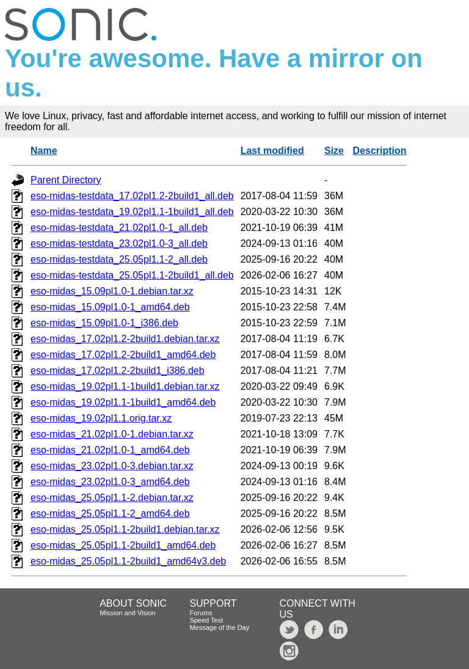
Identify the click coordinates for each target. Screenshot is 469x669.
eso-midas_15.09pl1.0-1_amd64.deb (110, 307)
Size (334, 150)
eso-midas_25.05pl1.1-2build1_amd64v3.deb (128, 561)
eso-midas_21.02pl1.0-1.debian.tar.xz (112, 434)
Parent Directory (66, 180)
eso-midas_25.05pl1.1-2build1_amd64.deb (123, 545)
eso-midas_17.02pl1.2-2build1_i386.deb (118, 370)
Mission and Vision (128, 612)
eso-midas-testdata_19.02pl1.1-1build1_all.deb (132, 212)
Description (380, 150)
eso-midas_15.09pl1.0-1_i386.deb (104, 323)
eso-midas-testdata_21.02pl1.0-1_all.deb (119, 227)
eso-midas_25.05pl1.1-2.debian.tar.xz (112, 497)
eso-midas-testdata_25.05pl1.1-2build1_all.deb (132, 275)
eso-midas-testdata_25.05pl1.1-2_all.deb (119, 259)
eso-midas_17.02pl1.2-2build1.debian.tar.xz (125, 339)
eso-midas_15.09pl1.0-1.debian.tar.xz (112, 291)
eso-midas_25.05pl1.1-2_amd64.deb (110, 513)
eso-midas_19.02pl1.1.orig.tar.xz (101, 418)
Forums (200, 612)
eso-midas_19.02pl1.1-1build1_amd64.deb (123, 402)
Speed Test (206, 620)
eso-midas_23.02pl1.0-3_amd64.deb (110, 482)
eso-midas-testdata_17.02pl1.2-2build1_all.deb (132, 196)
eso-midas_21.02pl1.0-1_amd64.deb (110, 450)
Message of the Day (219, 627)
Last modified (272, 150)
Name (44, 150)
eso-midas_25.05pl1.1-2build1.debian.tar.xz (125, 529)
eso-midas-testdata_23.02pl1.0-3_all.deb (119, 243)
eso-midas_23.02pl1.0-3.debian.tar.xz (112, 466)
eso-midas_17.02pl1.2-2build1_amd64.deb (123, 354)
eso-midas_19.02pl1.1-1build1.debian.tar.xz (125, 386)
